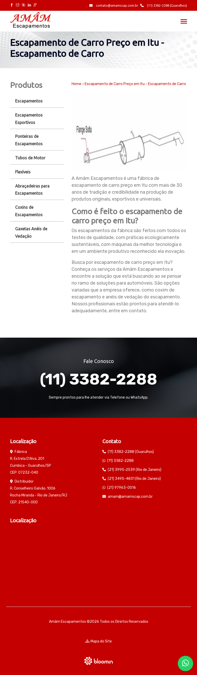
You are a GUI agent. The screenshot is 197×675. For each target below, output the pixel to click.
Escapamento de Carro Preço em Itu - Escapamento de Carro (135, 84)
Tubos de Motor (30, 157)
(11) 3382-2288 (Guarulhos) (163, 5)
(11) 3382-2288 (98, 379)
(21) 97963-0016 (121, 487)
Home (76, 84)
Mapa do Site (98, 641)
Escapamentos (29, 101)
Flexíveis (23, 172)
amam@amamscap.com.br (130, 496)
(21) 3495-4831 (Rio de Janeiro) (134, 478)
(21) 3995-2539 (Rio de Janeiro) (134, 470)
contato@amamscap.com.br (113, 5)
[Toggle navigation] (184, 22)
